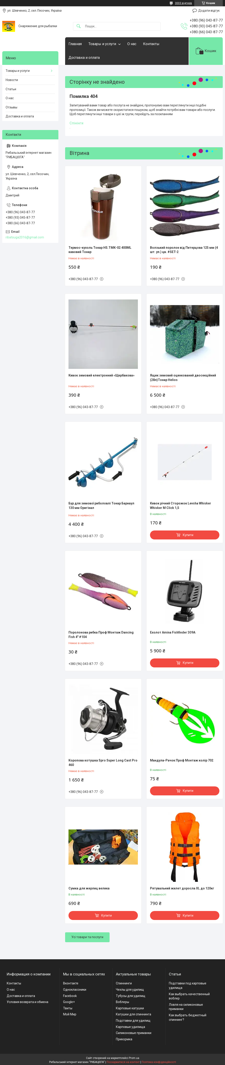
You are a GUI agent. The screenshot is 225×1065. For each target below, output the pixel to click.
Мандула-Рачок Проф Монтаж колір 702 (181, 760)
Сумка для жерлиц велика (89, 888)
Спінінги (76, 123)
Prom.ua (134, 1058)
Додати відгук (209, 10)
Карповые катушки (130, 1008)
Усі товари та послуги (87, 937)
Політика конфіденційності (159, 1062)
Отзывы (11, 107)
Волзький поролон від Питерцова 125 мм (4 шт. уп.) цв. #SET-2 (184, 250)
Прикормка (124, 1039)
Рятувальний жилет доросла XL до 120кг (182, 888)
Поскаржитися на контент (123, 1062)
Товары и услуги (102, 44)
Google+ (69, 1002)
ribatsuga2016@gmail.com (25, 237)
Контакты (151, 44)
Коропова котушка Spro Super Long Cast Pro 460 (102, 763)
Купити (188, 535)
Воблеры (122, 1002)
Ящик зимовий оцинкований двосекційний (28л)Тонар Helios (183, 378)
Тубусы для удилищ (130, 996)
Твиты (67, 1008)
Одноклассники (74, 989)
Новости (12, 80)
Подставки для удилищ (133, 1020)
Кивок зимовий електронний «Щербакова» (101, 375)
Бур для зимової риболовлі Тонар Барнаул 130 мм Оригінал (101, 506)
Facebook (70, 996)
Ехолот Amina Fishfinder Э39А (172, 632)
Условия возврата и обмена (27, 1002)
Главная (75, 44)
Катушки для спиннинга (133, 1014)
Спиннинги (124, 983)
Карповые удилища (130, 1027)
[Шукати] (78, 26)
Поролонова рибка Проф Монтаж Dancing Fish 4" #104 (101, 635)
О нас (131, 44)
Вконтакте (70, 983)
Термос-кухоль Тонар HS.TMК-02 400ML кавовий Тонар (99, 250)
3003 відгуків (183, 3)
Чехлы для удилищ (130, 989)
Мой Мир (69, 1014)
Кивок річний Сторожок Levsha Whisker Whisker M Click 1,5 (180, 506)
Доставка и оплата (84, 57)
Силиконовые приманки (133, 1033)
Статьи (11, 89)
